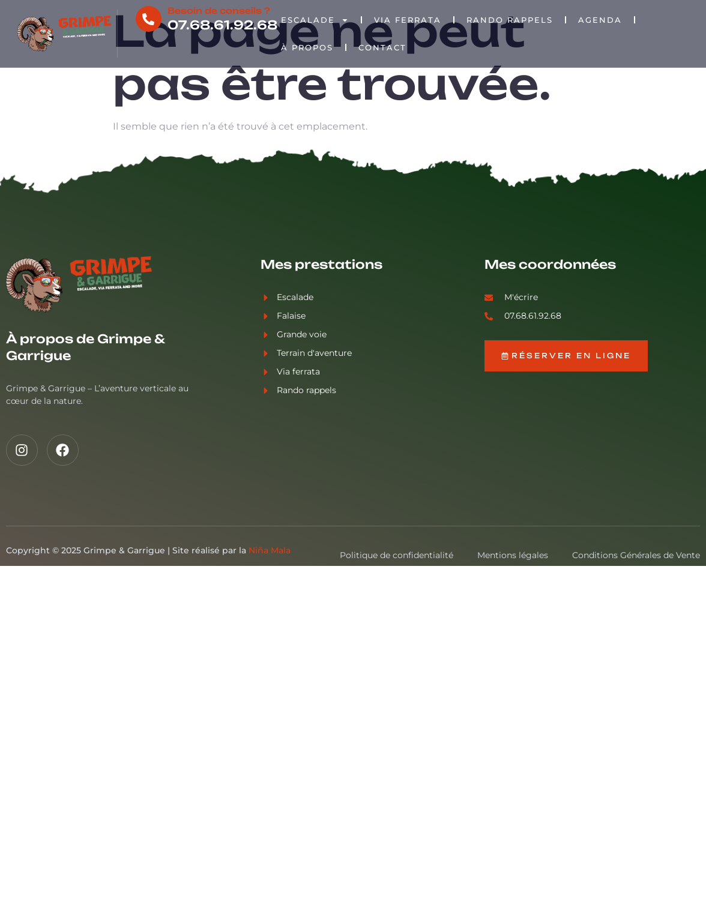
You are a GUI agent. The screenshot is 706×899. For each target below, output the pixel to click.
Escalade (315, 20)
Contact (382, 47)
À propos (307, 47)
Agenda (600, 20)
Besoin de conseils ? (218, 10)
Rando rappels (509, 20)
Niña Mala (270, 550)
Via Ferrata (407, 20)
